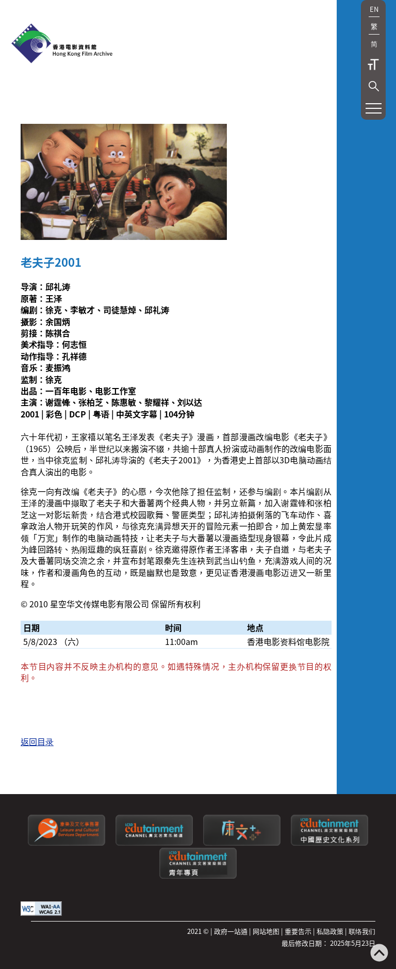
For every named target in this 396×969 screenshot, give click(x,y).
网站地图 (266, 931)
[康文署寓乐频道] (154, 843)
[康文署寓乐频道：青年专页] (198, 876)
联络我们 (362, 931)
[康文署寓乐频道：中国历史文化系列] (329, 843)
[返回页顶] (379, 954)
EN (374, 9)
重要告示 (298, 931)
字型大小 (373, 64)
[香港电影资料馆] (61, 44)
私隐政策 (330, 931)
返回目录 (37, 741)
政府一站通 (231, 931)
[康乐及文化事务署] (66, 843)
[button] (374, 86)
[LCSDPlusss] (241, 843)
